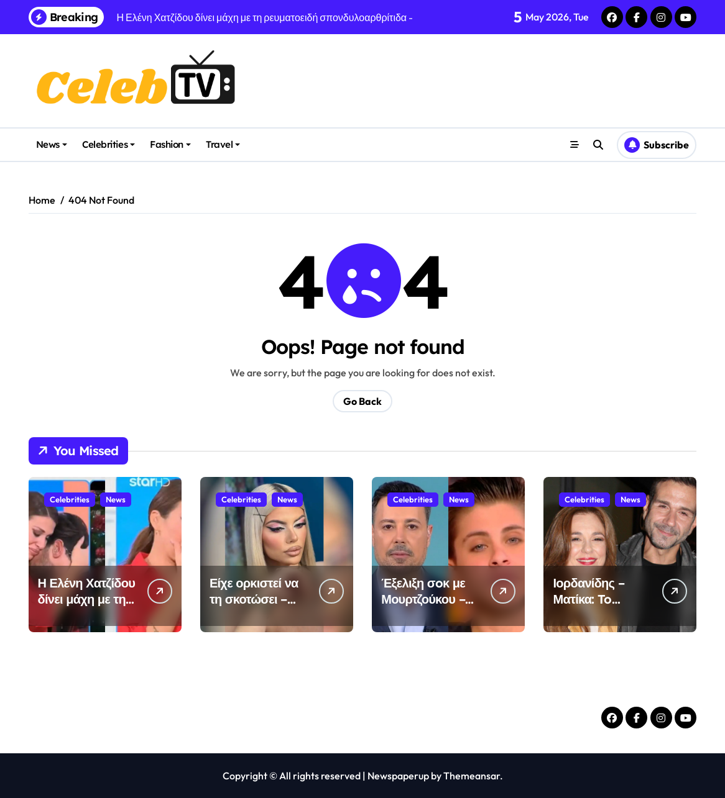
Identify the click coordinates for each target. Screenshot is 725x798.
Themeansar (471, 775)
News (51, 144)
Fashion (170, 144)
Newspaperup (398, 775)
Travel (223, 144)
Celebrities (108, 144)
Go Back (362, 401)
